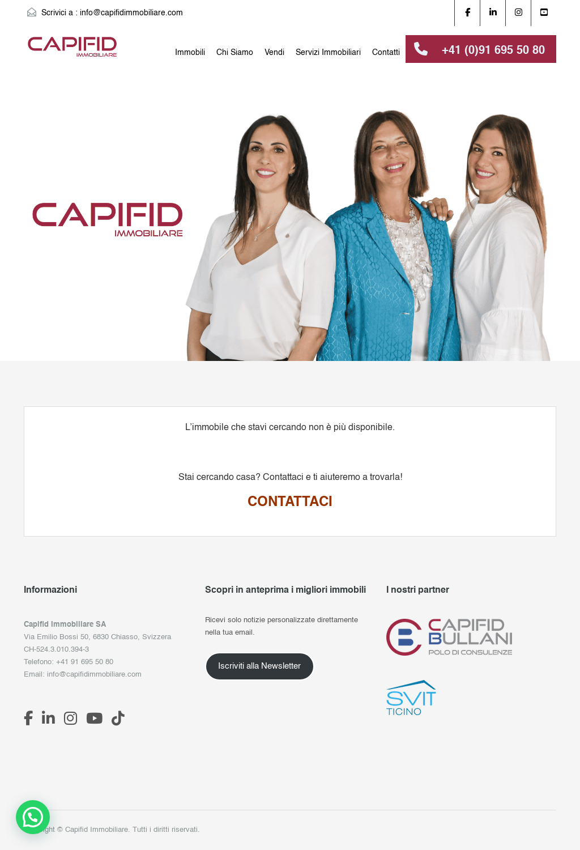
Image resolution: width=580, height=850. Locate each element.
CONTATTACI (290, 502)
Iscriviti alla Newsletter (259, 666)
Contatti (386, 53)
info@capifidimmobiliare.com (131, 13)
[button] (33, 817)
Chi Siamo (234, 53)
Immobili (190, 53)
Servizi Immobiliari (328, 53)
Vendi (274, 53)
